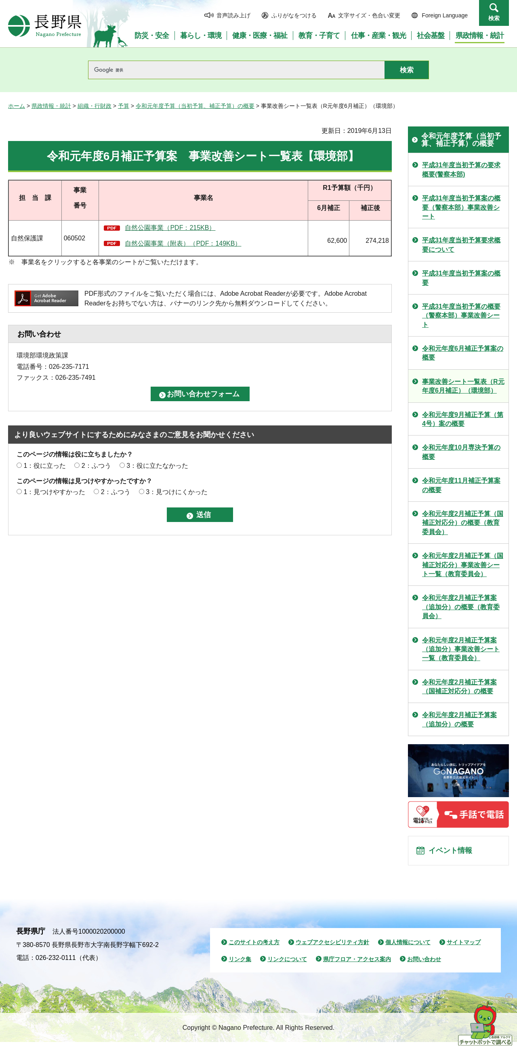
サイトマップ (464, 946)
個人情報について (408, 946)
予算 (123, 106)
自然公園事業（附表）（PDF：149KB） (183, 243)
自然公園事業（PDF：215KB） (170, 227)
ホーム (16, 106)
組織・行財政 (94, 106)
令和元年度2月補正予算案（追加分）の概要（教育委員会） (461, 606)
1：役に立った (44, 465)
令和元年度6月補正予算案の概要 (462, 353)
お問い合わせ (424, 963)
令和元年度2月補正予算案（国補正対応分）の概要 (459, 687)
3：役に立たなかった (157, 465)
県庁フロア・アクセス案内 (357, 963)
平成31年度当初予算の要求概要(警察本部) (461, 169)
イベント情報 (453, 852)
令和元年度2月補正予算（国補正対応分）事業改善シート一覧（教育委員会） (462, 564)
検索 (494, 18)
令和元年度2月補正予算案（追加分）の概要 (459, 719)
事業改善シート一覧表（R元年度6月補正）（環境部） (463, 386)
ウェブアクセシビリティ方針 (332, 946)
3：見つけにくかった (177, 491)
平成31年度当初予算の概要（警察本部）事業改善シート (461, 315)
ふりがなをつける (294, 15)
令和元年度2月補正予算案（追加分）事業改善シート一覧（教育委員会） (461, 649)
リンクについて (287, 963)
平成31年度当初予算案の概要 (461, 278)
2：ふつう (96, 465)
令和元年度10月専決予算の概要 (461, 452)
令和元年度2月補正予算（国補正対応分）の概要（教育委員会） (462, 522)
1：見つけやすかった (54, 491)
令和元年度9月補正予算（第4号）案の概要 (462, 419)
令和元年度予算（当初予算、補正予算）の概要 (195, 106)
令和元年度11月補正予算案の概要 (461, 485)
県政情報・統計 (51, 106)
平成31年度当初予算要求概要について (461, 245)
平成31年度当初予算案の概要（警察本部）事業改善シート (461, 207)
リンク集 (240, 963)
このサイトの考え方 (254, 946)
